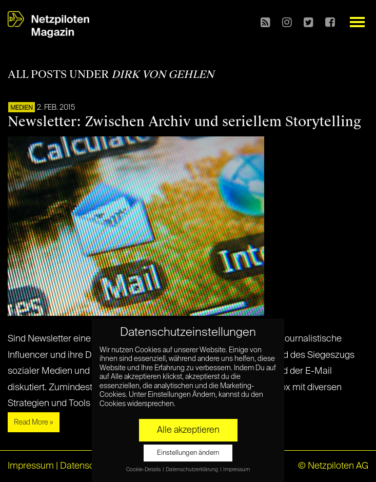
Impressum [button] (236, 469)
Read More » (33, 422)
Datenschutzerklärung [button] (192, 469)
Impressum (31, 466)
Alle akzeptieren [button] (188, 430)
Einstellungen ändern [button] (188, 453)
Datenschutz (86, 466)
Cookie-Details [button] (144, 469)
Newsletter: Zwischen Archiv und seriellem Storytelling (184, 121)
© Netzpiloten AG (333, 466)
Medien (21, 108)
